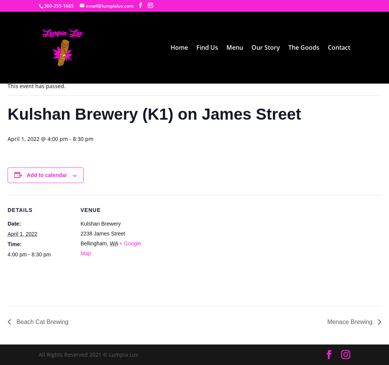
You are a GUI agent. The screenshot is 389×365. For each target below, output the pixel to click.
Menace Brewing (350, 322)
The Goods (303, 48)
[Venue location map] (193, 248)
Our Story (265, 48)
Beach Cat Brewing (41, 322)
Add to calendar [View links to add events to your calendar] (47, 175)
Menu (234, 48)
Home (179, 48)
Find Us (207, 48)
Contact (339, 48)
